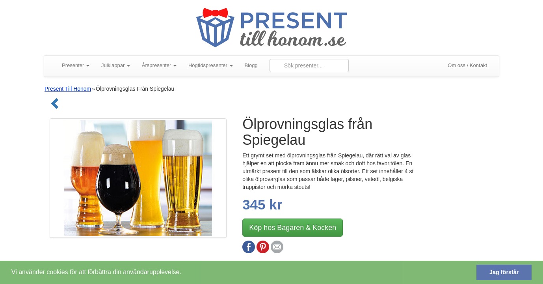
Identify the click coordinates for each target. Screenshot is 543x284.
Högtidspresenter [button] (210, 65)
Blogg (251, 65)
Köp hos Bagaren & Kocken (292, 228)
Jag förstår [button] (504, 272)
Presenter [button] (75, 65)
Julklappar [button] (115, 65)
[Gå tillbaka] (52, 106)
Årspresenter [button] (159, 65)
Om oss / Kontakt (467, 65)
